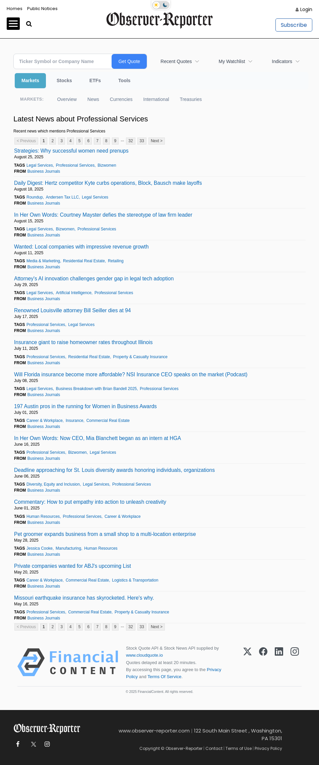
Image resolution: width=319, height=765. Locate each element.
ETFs (95, 80)
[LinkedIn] (279, 662)
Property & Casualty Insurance (140, 356)
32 (130, 141)
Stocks (64, 80)
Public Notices (42, 8)
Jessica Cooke (39, 548)
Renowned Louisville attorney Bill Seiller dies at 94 (72, 310)
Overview (66, 99)
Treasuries (191, 99)
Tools (124, 80)
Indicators (282, 61)
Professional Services (75, 165)
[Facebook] (263, 662)
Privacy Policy (268, 748)
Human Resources (43, 516)
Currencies (121, 99)
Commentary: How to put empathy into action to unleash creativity (90, 502)
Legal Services (39, 165)
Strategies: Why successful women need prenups (71, 151)
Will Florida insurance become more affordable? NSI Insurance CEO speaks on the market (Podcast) (131, 374)
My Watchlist (231, 61)
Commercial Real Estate (108, 420)
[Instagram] (295, 662)
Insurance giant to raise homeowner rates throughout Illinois (83, 342)
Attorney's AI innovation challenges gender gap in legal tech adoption (94, 278)
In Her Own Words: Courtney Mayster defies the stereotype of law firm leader (103, 215)
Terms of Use (239, 748)
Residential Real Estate (84, 261)
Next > (157, 141)
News (93, 99)
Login (306, 9)
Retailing (116, 261)
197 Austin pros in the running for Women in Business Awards (85, 406)
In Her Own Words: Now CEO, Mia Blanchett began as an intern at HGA (97, 438)
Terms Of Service (164, 676)
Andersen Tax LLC (62, 197)
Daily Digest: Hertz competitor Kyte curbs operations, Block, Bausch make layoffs (108, 183)
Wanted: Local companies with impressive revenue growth (81, 247)
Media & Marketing (43, 261)
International (156, 99)
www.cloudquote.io (144, 655)
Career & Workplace (44, 420)
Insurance (74, 420)
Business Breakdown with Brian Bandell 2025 (96, 388)
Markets (30, 80)
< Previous (26, 141)
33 (142, 141)
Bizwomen (107, 165)
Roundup (34, 197)
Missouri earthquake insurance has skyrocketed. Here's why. (84, 598)
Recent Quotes (176, 61)
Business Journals (43, 171)
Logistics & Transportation (135, 580)
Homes (14, 8)
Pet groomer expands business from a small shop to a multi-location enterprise (105, 534)
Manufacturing (68, 548)
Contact (213, 748)
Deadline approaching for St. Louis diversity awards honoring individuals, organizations (114, 470)
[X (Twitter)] (247, 662)
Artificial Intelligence (73, 292)
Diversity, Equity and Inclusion (53, 484)
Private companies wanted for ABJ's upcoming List (72, 566)
